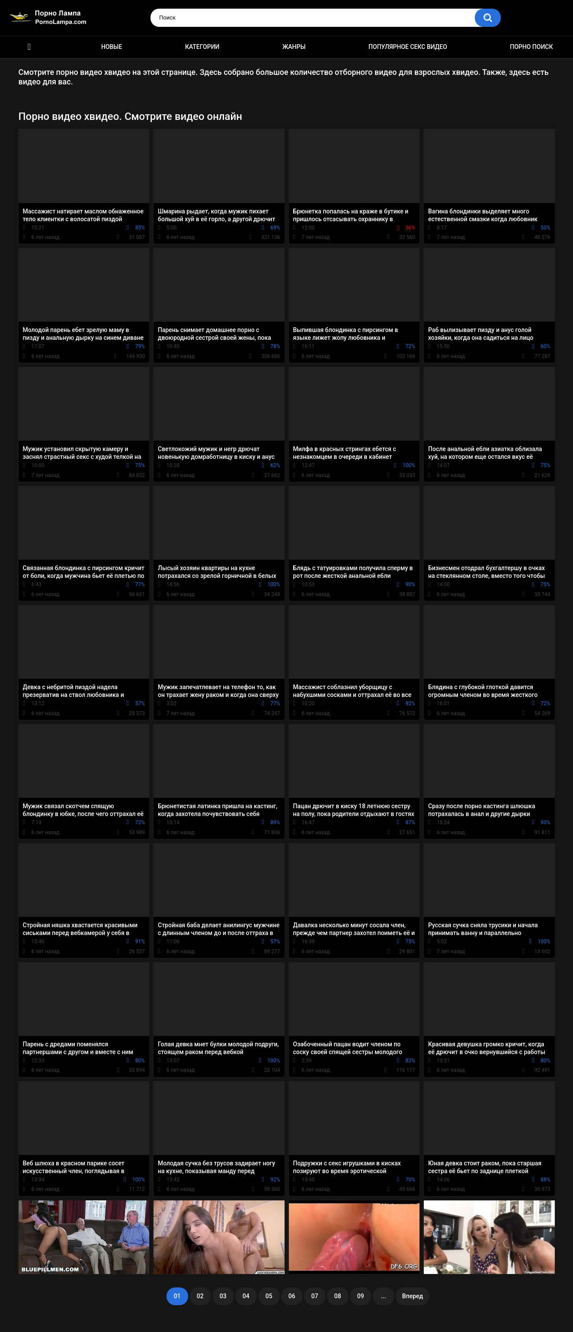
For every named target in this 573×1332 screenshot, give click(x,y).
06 (291, 1296)
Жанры (294, 46)
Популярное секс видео (407, 46)
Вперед (412, 1296)
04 (246, 1296)
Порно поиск (531, 46)
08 (337, 1296)
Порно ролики (29, 47)
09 (360, 1296)
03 (223, 1296)
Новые (111, 46)
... (383, 1296)
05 (269, 1296)
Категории (202, 46)
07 (314, 1296)
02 (200, 1296)
